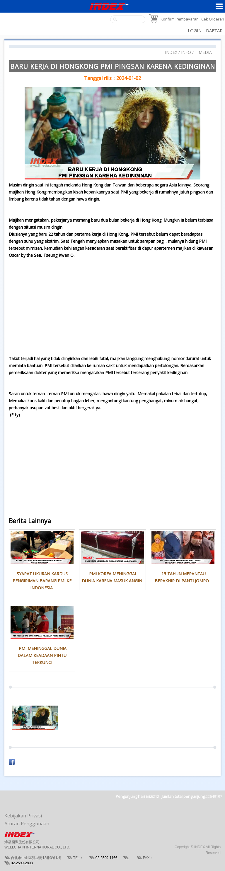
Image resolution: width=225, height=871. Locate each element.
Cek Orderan (212, 19)
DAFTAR (214, 30)
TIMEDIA (203, 52)
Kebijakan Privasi (23, 815)
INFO (186, 52)
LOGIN (195, 30)
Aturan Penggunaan (26, 823)
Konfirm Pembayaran (180, 19)
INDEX (171, 52)
